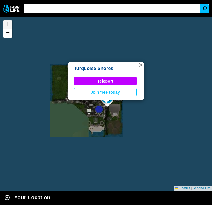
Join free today (105, 92)
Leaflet (182, 188)
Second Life (12, 8)
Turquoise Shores (93, 68)
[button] (140, 65)
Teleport (105, 81)
